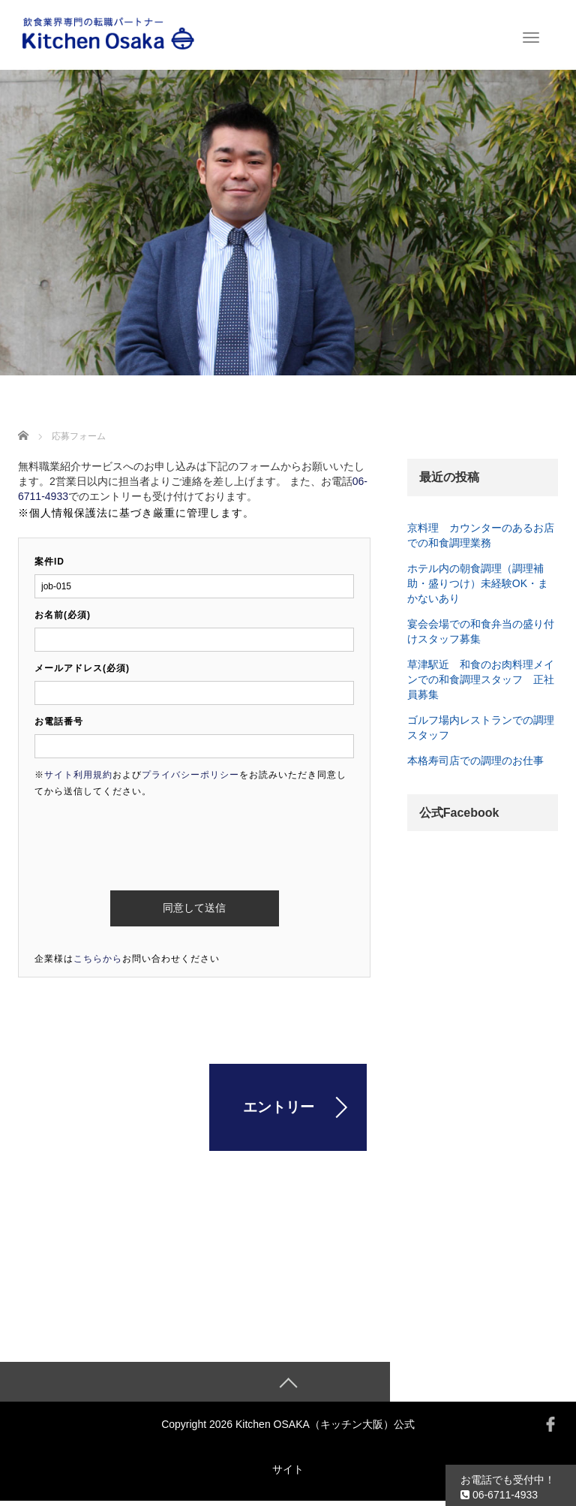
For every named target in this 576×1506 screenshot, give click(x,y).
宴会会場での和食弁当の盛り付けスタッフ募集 (480, 631)
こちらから (98, 958)
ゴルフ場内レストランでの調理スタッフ (480, 727)
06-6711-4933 (499, 1495)
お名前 (62, 615)
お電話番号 (58, 721)
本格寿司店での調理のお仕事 (475, 761)
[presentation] (148, 838)
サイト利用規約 (78, 775)
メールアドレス (82, 668)
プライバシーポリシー (190, 775)
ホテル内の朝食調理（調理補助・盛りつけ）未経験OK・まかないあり (477, 583)
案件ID (49, 561)
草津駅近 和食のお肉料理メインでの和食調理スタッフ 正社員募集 (480, 679)
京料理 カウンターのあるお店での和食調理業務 (480, 535)
